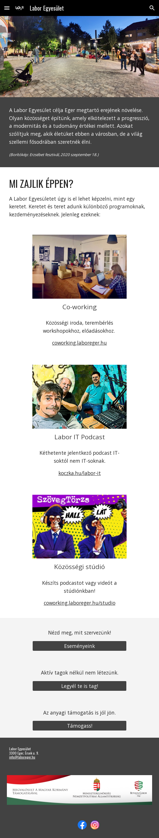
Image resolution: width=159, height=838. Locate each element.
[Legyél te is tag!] (79, 686)
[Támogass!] (79, 726)
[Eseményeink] (79, 646)
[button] (7, 8)
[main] (79, 132)
